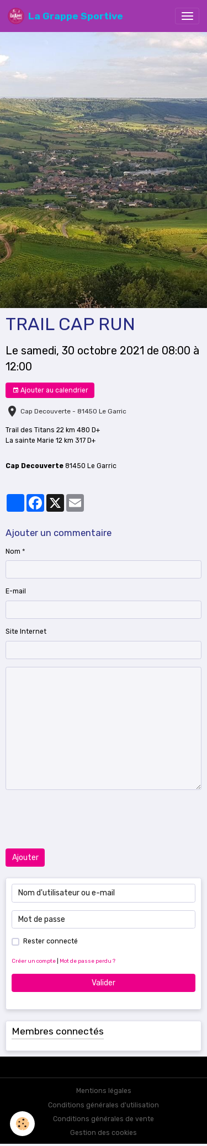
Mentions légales (103, 1091)
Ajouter (25, 857)
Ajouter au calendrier (50, 390)
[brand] (65, 16)
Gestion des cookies (103, 1133)
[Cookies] (22, 1123)
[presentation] (89, 819)
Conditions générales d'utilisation (103, 1105)
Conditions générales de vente (103, 1119)
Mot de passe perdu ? (87, 961)
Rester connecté (50, 941)
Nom (13, 551)
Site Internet (26, 631)
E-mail (16, 591)
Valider (103, 983)
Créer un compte (34, 961)
